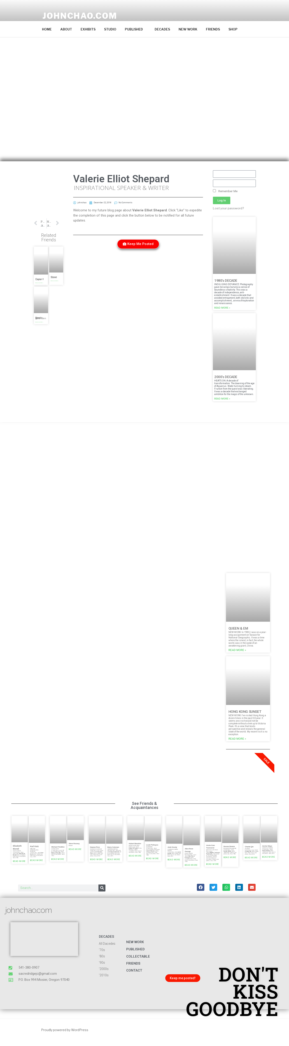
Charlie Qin (249, 847)
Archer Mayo (267, 846)
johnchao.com (79, 16)
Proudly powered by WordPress (64, 1030)
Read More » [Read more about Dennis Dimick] (230, 857)
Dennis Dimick (229, 846)
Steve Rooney (74, 844)
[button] (41, 254)
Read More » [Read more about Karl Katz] (36, 860)
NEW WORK (188, 29)
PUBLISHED (136, 29)
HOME (47, 29)
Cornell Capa (39, 279)
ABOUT (66, 29)
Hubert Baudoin (135, 843)
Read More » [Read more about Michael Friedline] (57, 859)
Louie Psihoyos (152, 845)
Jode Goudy (172, 847)
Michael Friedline (57, 847)
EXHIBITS (88, 29)
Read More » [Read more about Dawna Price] (96, 859)
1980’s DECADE (225, 281)
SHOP (233, 29)
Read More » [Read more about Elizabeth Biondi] (19, 861)
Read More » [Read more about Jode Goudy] (174, 859)
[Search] (101, 887)
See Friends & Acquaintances (144, 805)
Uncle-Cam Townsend (40, 318)
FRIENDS (213, 29)
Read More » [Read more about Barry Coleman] (113, 859)
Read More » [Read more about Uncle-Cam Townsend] (212, 864)
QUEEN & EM (238, 628)
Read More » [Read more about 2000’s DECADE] (222, 398)
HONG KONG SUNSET (244, 712)
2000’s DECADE (225, 377)
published (135, 949)
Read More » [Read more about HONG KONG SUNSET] (237, 738)
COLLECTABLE (138, 956)
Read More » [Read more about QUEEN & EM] (237, 650)
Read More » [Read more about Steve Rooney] (75, 849)
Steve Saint (54, 277)
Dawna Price (95, 847)
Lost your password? (228, 208)
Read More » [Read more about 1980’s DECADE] (222, 307)
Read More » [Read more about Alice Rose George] (191, 865)
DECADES (162, 29)
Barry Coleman (113, 847)
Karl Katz (34, 846)
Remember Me (225, 191)
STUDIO (110, 29)
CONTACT (134, 970)
